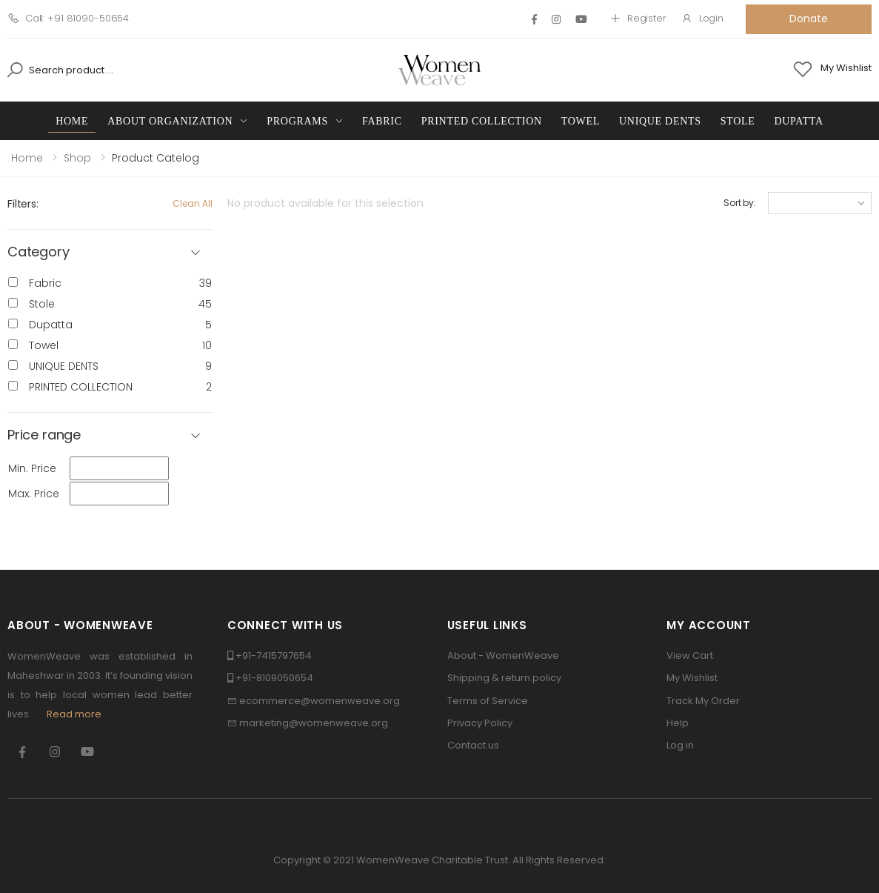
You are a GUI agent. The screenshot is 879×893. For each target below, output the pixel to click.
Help (677, 723)
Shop (77, 157)
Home (72, 121)
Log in (680, 745)
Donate (808, 18)
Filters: (23, 203)
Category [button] (38, 252)
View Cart (689, 655)
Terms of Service (487, 701)
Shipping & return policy (504, 678)
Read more (74, 714)
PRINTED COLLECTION (481, 121)
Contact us (473, 745)
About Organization (170, 121)
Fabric (382, 121)
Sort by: (739, 202)
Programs (297, 121)
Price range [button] (44, 435)
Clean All (193, 203)
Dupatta (799, 121)
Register (637, 18)
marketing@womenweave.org (313, 723)
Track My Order (703, 701)
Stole (738, 121)
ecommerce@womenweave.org (319, 701)
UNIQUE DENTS (660, 121)
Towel (580, 121)
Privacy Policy (479, 723)
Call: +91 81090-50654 (68, 18)
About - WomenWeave (503, 655)
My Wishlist (692, 678)
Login (702, 18)
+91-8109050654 (274, 678)
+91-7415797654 (273, 655)
